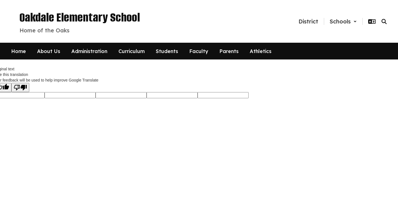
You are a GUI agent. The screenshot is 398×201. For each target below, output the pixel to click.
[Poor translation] (20, 87)
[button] (343, 21)
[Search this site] (384, 21)
